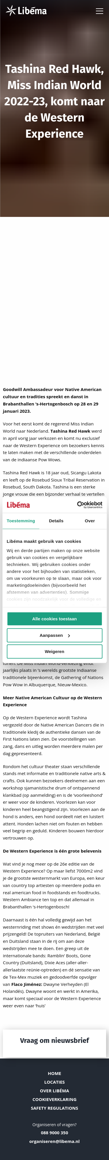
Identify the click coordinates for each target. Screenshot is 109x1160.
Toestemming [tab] (21, 520)
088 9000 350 (54, 1132)
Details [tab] (56, 520)
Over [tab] (90, 520)
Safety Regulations (54, 1108)
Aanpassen (55, 635)
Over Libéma (54, 1090)
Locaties (54, 1082)
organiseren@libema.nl (54, 1141)
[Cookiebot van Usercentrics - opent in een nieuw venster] (77, 505)
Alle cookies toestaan (54, 618)
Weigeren (54, 651)
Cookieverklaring (55, 1099)
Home (54, 1073)
